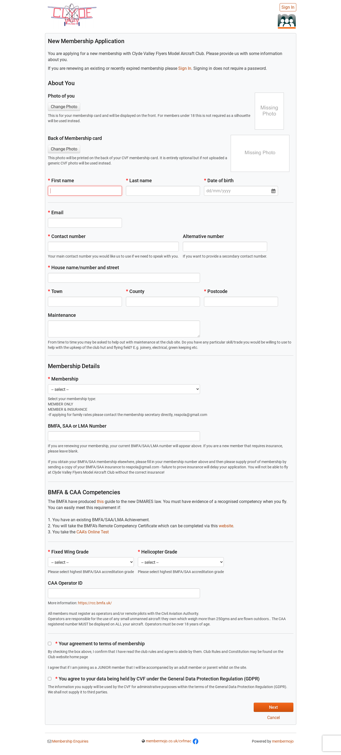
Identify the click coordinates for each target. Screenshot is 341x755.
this (100, 501)
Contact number (66, 236)
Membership (63, 379)
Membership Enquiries (69, 741)
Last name (139, 180)
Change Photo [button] (64, 106)
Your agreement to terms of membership (96, 643)
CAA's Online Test (92, 531)
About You (61, 83)
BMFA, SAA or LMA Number (77, 426)
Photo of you (61, 96)
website (226, 525)
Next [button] (273, 707)
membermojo (283, 741)
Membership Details (74, 366)
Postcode (216, 291)
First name (61, 180)
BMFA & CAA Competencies (84, 492)
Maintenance (62, 315)
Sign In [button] (184, 68)
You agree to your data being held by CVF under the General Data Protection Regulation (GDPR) (154, 678)
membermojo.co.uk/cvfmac (168, 741)
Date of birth (219, 180)
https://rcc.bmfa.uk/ (95, 603)
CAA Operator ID (65, 583)
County (135, 291)
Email (55, 212)
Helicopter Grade (157, 552)
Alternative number (203, 236)
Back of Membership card (75, 138)
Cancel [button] (273, 717)
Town (55, 291)
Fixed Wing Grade (68, 552)
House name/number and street (83, 267)
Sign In (287, 7)
